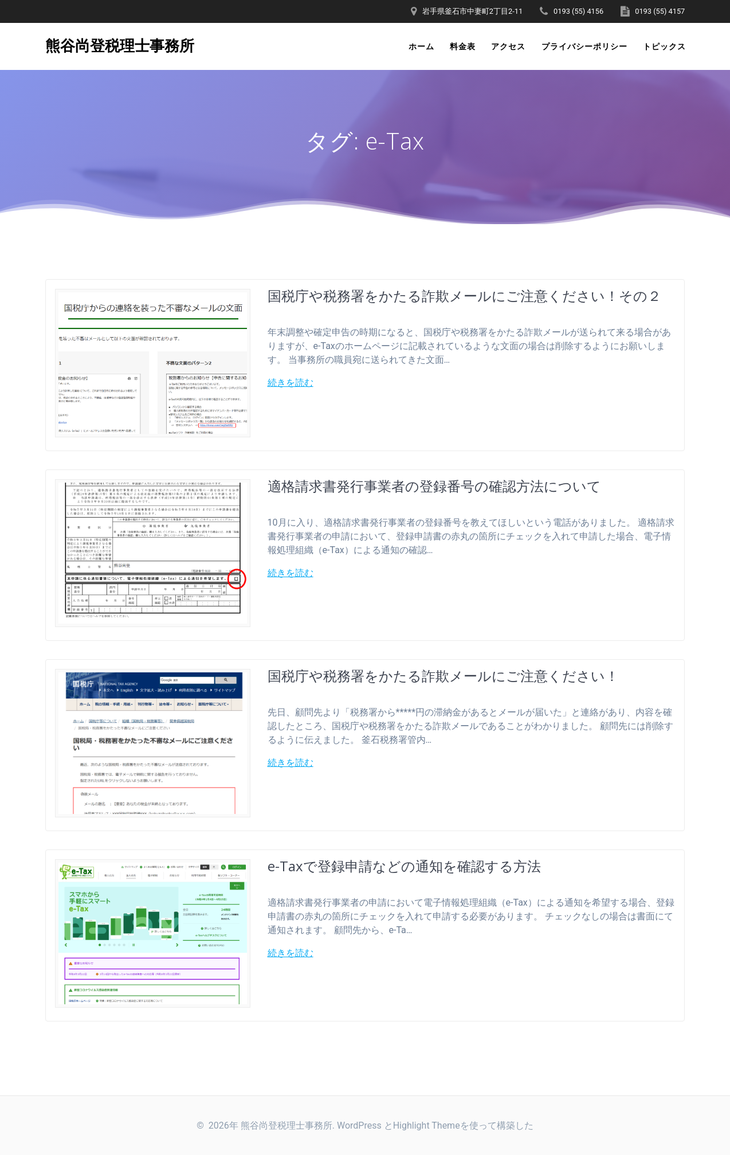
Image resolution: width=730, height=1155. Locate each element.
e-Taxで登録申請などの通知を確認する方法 (404, 865)
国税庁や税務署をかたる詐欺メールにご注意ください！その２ (464, 295)
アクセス (508, 46)
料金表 (463, 46)
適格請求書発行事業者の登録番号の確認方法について (434, 485)
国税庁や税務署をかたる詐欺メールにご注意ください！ (443, 675)
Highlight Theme (426, 1125)
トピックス (664, 46)
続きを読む (290, 382)
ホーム (421, 46)
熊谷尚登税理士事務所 (119, 46)
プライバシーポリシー (584, 46)
